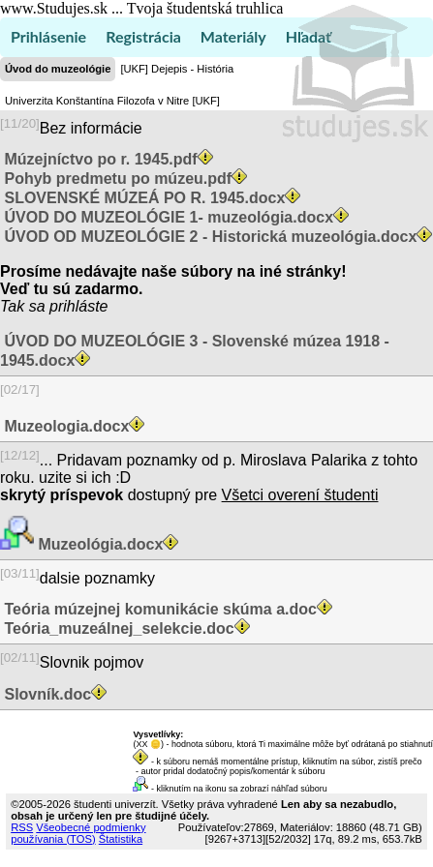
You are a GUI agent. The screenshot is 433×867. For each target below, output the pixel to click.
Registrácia (143, 36)
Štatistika (120, 839)
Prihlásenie (48, 36)
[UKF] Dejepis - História (176, 69)
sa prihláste (68, 306)
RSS (22, 827)
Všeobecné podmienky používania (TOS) (78, 833)
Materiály (233, 36)
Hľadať (308, 36)
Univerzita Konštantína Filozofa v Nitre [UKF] (112, 100)
